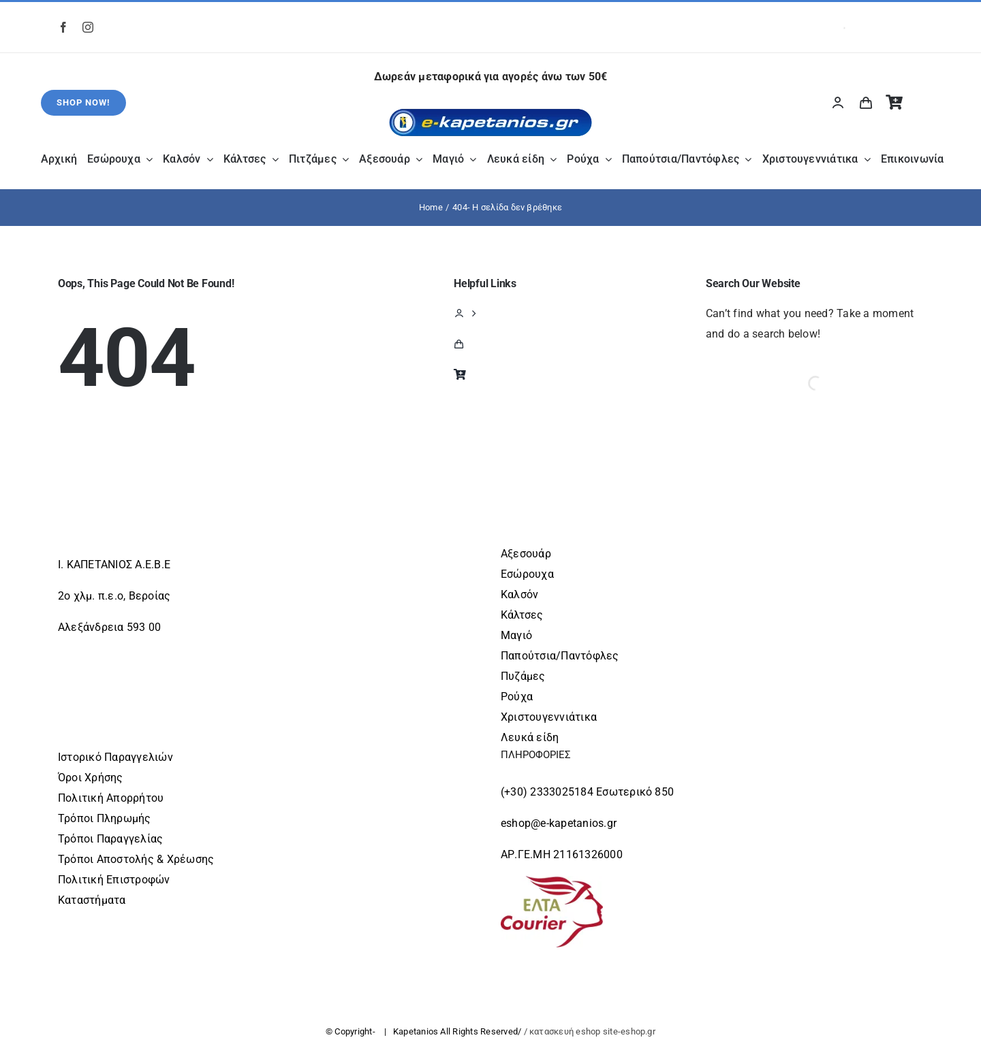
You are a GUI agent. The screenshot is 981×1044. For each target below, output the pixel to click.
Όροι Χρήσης (90, 777)
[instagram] (87, 27)
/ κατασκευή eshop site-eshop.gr (589, 1031)
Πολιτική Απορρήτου (111, 798)
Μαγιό (516, 635)
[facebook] (63, 27)
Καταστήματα (92, 900)
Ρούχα (517, 696)
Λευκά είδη (530, 737)
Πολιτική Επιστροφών (114, 879)
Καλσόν (519, 594)
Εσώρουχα (527, 574)
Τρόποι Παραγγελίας (110, 838)
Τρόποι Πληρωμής (104, 818)
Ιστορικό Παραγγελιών (115, 757)
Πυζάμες (523, 676)
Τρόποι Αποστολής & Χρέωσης (136, 859)
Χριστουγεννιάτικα (549, 717)
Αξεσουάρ (526, 553)
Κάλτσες (522, 614)
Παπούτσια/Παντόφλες (560, 655)
